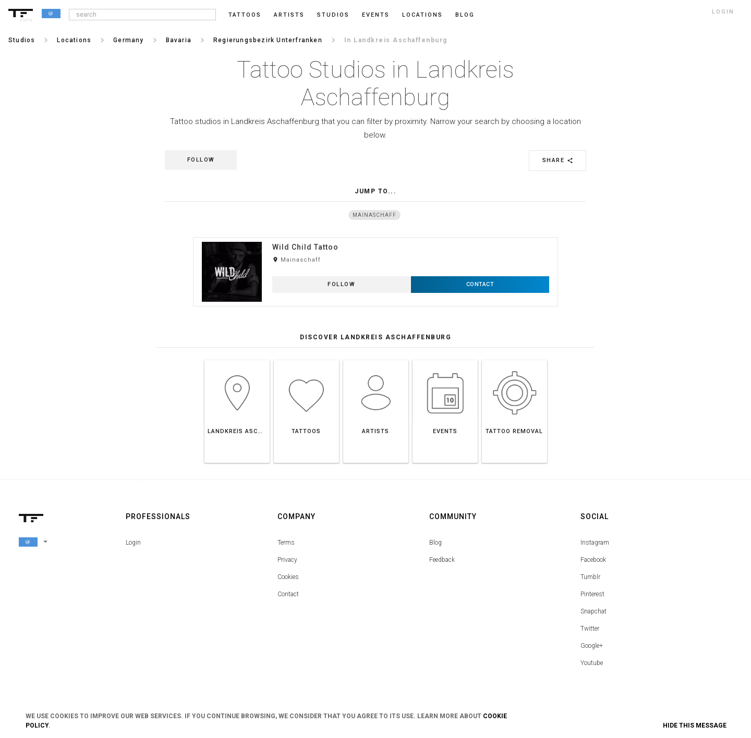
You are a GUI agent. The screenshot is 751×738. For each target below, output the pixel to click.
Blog (435, 542)
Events (376, 14)
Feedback (442, 559)
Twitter (589, 628)
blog (465, 14)
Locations (422, 14)
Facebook (593, 559)
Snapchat (593, 611)
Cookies (288, 577)
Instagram (594, 542)
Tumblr (590, 577)
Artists (289, 14)
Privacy (287, 559)
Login (133, 542)
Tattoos (244, 14)
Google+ (591, 645)
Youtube (591, 663)
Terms (286, 542)
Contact (288, 594)
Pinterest (592, 594)
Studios (333, 14)
